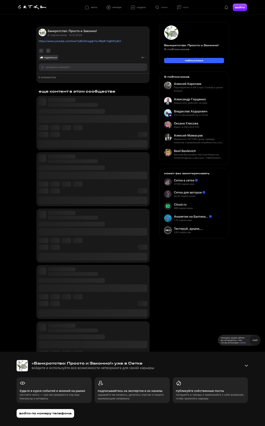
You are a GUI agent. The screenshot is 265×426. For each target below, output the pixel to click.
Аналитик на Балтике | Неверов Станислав (190, 217)
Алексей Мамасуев (188, 135)
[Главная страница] (32, 7)
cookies (242, 342)
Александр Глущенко (190, 99)
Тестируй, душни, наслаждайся (187, 229)
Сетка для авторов (188, 192)
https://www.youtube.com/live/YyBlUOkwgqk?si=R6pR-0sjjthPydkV (80, 41)
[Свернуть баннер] (246, 365)
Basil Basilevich (185, 151)
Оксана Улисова (186, 123)
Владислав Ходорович (190, 111)
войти (240, 7)
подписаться (194, 60)
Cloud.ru (180, 204)
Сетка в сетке (184, 180)
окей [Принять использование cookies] (254, 340)
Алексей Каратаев (187, 84)
